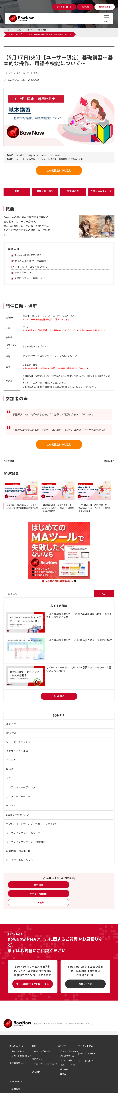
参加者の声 (73, 190)
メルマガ (11, 760)
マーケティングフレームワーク (23, 833)
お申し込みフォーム (101, 190)
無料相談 (38, 884)
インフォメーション (69, 1051)
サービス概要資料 (38, 893)
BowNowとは (16, 1045)
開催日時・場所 (45, 190)
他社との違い (18, 1051)
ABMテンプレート (42, 1051)
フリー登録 (38, 902)
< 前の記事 (9, 460)
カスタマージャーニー (18, 796)
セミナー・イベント (69, 1064)
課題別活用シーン (17, 1063)
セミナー (11, 778)
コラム (63, 1073)
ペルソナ (11, 805)
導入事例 (36, 1071)
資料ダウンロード (86, 1053)
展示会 (9, 769)
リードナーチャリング (18, 742)
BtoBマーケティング (17, 814)
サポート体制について (22, 1055)
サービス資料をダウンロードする (32, 983)
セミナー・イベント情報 (23, 48)
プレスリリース (67, 1055)
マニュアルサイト (86, 1061)
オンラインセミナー (14, 73)
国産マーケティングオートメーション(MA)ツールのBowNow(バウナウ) (63, 1023)
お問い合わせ (85, 983)
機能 (34, 1045)
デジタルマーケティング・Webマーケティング (31, 823)
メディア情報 (66, 1060)
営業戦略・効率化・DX (18, 851)
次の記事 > (109, 460)
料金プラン (37, 1058)
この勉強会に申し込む (59, 170)
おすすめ (11, 723)
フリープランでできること (46, 1064)
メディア (62, 1045)
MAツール (11, 732)
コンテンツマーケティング (20, 787)
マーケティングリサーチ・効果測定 (25, 842)
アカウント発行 (85, 1045)
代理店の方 (14, 1089)
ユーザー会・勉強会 (31, 73)
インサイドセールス (17, 751)
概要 (17, 190)
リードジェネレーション (19, 860)
